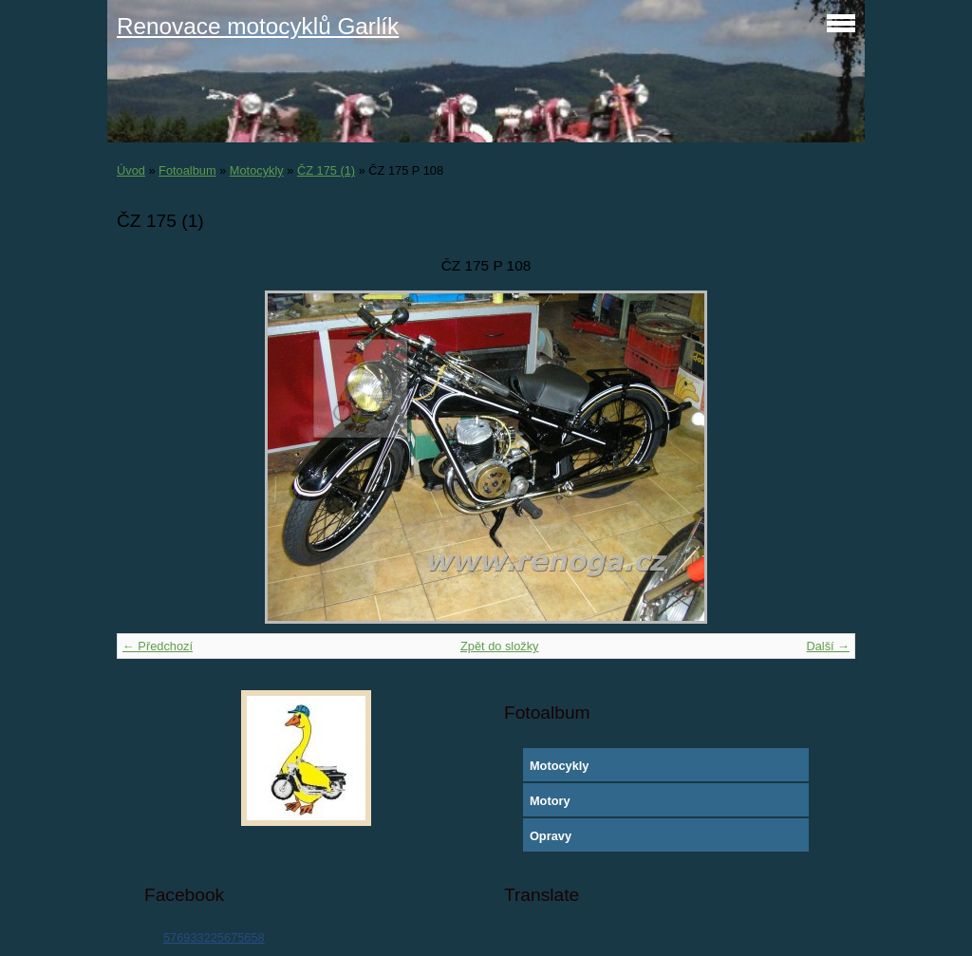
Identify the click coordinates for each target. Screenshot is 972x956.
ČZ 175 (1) (326, 170)
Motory (550, 801)
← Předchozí (157, 646)
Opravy (550, 836)
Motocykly (257, 170)
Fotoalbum (187, 170)
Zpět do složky (499, 646)
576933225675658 (214, 937)
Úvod (131, 170)
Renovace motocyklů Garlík (258, 26)
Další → (828, 646)
